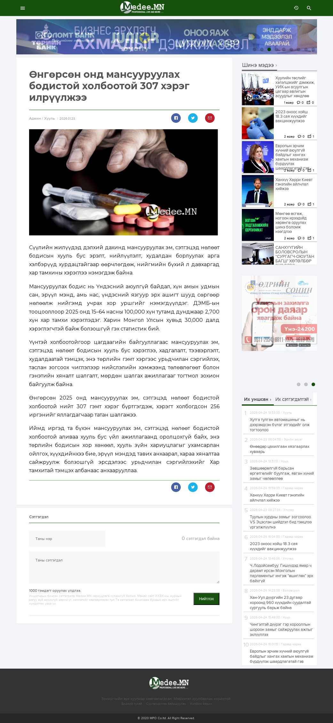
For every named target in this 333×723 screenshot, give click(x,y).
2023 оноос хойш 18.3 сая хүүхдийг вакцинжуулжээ (291, 116)
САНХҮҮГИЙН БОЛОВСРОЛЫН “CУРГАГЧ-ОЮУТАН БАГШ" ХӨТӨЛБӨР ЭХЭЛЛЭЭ (294, 256)
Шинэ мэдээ (258, 65)
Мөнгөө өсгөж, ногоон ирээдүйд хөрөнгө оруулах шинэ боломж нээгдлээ (290, 222)
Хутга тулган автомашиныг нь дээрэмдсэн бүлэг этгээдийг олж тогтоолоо (280, 425)
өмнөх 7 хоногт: (294, 8)
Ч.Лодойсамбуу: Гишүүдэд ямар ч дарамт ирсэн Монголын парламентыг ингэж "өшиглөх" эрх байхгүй (281, 573)
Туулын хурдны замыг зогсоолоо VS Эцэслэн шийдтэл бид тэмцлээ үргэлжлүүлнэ (281, 522)
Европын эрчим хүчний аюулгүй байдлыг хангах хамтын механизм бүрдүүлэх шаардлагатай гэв (292, 157)
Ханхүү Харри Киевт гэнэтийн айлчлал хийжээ (294, 184)
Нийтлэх (206, 599)
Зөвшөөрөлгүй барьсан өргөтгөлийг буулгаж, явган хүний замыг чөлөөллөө (282, 473)
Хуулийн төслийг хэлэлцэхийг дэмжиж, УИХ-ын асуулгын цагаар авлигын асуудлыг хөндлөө (295, 87)
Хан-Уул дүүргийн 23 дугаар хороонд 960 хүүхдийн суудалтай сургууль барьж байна (280, 602)
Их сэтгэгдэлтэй (292, 399)
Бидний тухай (132, 704)
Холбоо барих (201, 704)
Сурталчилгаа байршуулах (166, 704)
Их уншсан (256, 399)
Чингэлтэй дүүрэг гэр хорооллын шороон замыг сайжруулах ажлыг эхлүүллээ (281, 629)
